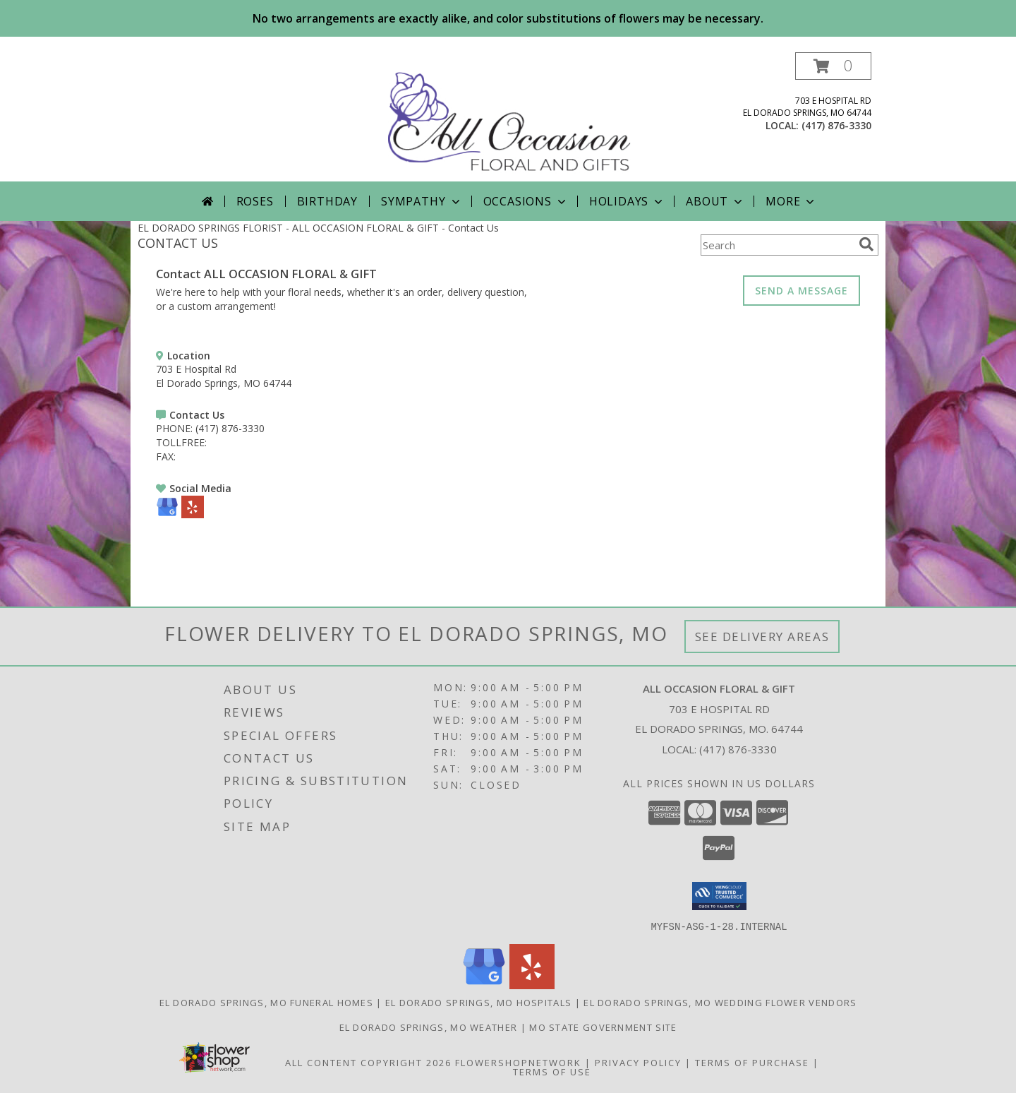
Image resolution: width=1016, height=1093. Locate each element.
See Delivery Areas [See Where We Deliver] (762, 636)
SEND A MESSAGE (801, 290)
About (715, 201)
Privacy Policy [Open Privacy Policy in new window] (638, 1062)
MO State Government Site (603, 1026)
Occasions (526, 201)
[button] (833, 66)
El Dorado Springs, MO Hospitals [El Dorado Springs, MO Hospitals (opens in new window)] (478, 1002)
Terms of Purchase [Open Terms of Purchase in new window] (752, 1062)
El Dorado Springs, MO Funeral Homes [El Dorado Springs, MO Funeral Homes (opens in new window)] (266, 1002)
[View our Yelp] (192, 514)
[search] (866, 244)
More (791, 201)
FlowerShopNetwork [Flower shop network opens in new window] (518, 1062)
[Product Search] (776, 245)
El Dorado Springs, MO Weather (428, 1026)
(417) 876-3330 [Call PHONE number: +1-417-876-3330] (230, 428)
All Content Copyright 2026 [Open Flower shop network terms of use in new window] (368, 1062)
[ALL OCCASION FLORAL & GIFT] (509, 117)
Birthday (327, 201)
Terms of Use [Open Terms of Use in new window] (552, 1071)
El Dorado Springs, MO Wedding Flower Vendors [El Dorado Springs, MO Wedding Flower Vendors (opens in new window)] (720, 1002)
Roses (255, 201)
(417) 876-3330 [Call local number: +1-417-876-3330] (836, 125)
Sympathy (421, 201)
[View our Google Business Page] (167, 514)
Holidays (627, 201)
